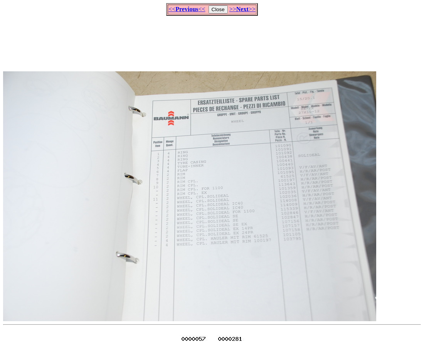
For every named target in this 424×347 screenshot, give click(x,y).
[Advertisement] (212, 40)
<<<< (186, 9)
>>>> (242, 9)
